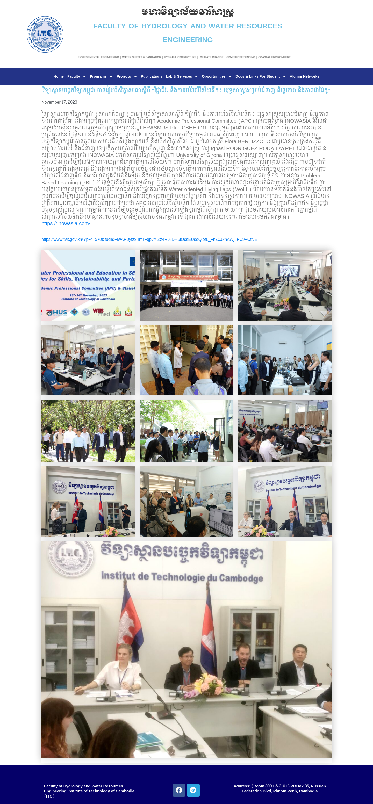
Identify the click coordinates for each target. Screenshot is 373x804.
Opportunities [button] (217, 76)
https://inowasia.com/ (65, 223)
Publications (151, 77)
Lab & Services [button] (182, 76)
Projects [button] (127, 76)
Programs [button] (101, 76)
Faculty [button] (76, 76)
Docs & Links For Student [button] (260, 76)
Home (59, 77)
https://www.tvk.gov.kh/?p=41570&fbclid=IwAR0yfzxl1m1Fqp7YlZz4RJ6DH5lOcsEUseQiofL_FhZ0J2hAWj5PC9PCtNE (149, 239)
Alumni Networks (304, 77)
